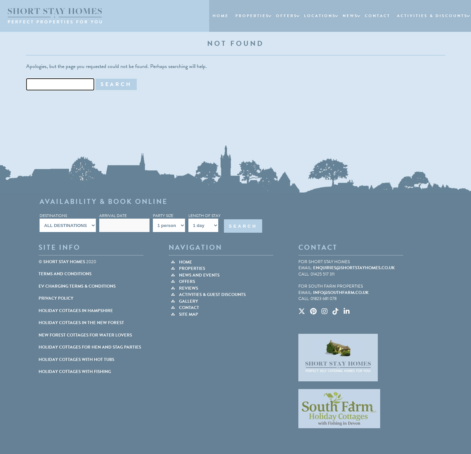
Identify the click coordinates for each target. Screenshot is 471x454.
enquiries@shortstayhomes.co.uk (354, 267)
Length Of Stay (204, 216)
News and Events (199, 275)
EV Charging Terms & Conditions (77, 286)
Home (185, 262)
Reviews (188, 288)
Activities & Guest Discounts (212, 294)
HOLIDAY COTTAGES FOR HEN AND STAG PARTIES (90, 347)
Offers (187, 281)
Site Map (188, 314)
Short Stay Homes (64, 261)
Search (243, 226)
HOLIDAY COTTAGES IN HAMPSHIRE (76, 310)
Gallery (188, 301)
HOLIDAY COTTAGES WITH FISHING (75, 371)
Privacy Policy (56, 298)
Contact (189, 307)
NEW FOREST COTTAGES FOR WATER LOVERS (85, 335)
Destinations (53, 216)
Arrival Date (113, 216)
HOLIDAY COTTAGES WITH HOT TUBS (76, 359)
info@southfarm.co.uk (341, 292)
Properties (192, 268)
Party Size (163, 216)
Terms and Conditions (65, 274)
